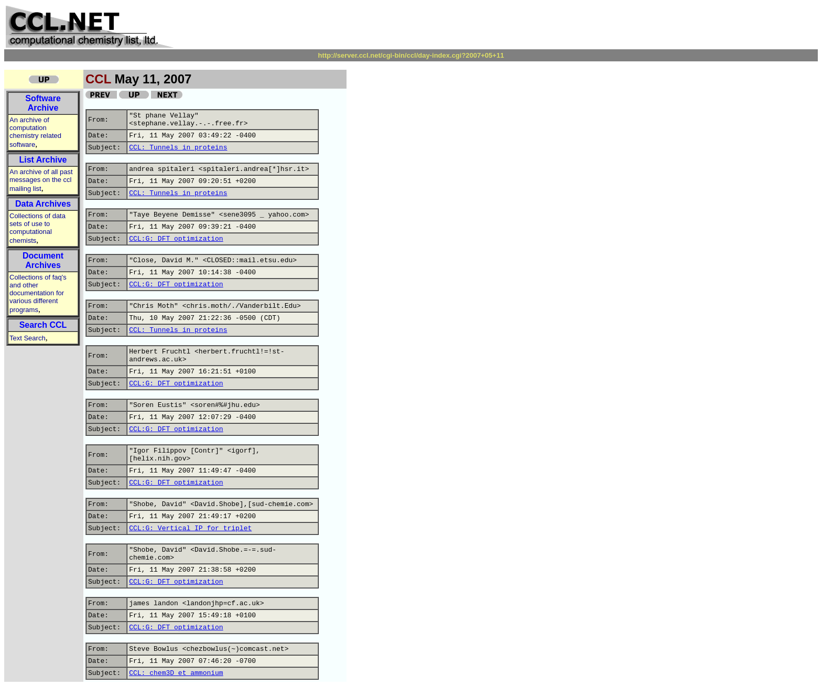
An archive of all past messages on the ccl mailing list (41, 180)
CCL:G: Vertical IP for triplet (190, 528)
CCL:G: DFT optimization (176, 239)
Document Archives (43, 260)
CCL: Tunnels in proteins (178, 148)
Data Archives (43, 203)
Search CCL (43, 324)
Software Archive (43, 103)
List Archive (43, 159)
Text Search (27, 338)
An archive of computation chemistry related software (35, 132)
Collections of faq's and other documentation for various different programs (38, 293)
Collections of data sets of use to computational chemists (37, 228)
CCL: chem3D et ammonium (176, 673)
